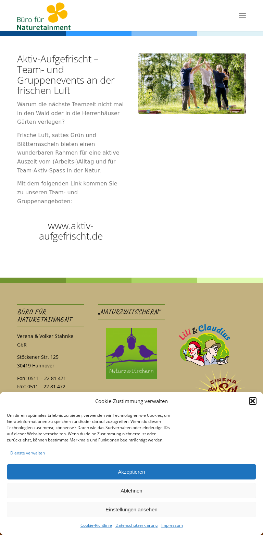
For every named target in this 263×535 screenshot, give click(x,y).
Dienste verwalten (27, 453)
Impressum (172, 525)
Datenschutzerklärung (136, 525)
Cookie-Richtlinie (96, 525)
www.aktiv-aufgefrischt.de (71, 231)
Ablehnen (131, 491)
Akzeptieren (131, 472)
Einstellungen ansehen (131, 509)
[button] (252, 401)
